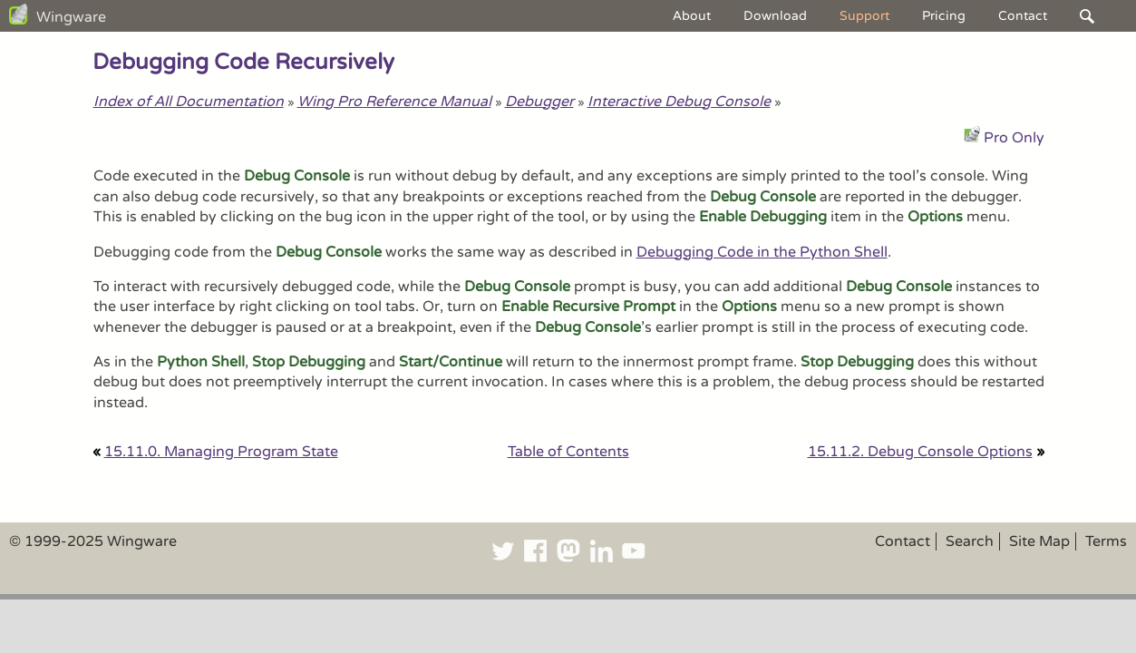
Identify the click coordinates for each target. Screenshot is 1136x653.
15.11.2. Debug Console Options (920, 452)
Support (864, 16)
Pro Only (1014, 138)
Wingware (71, 17)
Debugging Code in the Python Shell (762, 252)
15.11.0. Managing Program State (221, 452)
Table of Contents (568, 452)
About (692, 16)
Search (970, 541)
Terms (1106, 541)
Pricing (944, 16)
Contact (1022, 16)
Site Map (1039, 541)
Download (775, 16)
